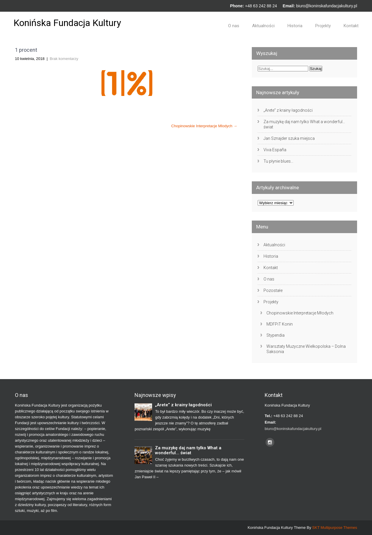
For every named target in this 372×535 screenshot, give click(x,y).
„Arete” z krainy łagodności (288, 110)
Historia (294, 25)
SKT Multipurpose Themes (334, 527)
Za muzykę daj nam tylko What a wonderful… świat (304, 124)
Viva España (275, 149)
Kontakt (351, 25)
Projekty (323, 25)
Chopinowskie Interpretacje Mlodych (204, 126)
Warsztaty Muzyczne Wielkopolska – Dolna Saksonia (306, 349)
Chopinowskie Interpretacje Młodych (299, 313)
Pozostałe (273, 290)
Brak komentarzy (64, 58)
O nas (233, 25)
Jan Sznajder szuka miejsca (289, 138)
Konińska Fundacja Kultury (67, 22)
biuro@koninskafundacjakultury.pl (326, 6)
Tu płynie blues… (278, 161)
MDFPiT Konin (279, 324)
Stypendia (275, 335)
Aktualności (263, 25)
